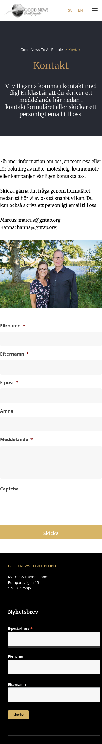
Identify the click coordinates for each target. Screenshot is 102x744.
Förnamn (12, 326)
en (80, 10)
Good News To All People (41, 49)
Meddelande (16, 439)
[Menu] (93, 10)
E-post (9, 382)
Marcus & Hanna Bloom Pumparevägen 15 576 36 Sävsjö (28, 582)
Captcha (9, 489)
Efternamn (14, 354)
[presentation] (41, 515)
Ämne (6, 411)
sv (70, 10)
